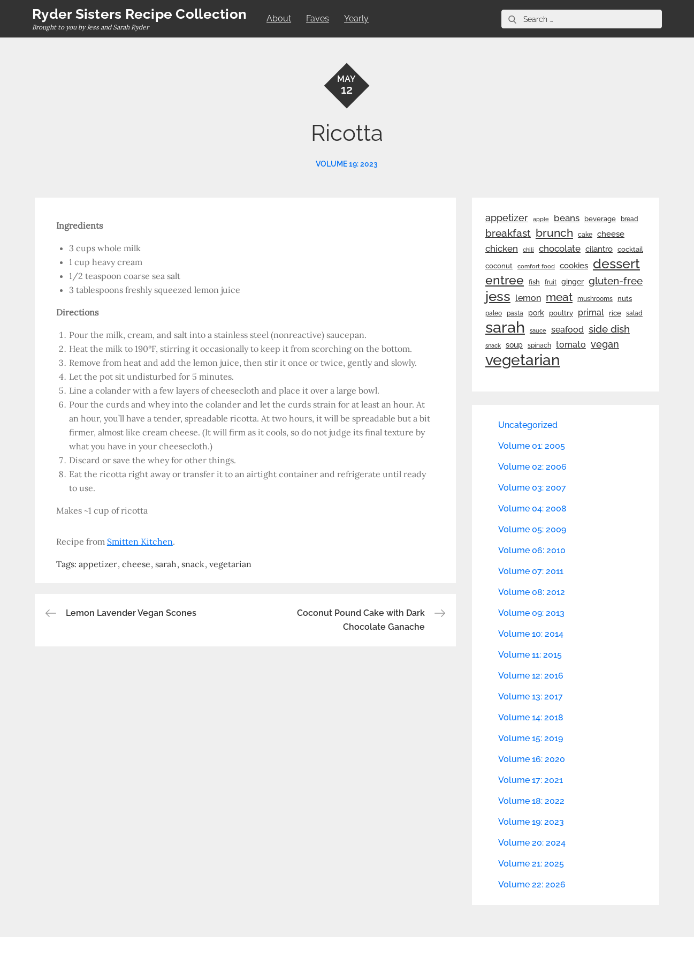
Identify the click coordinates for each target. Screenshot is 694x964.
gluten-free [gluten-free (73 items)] (616, 281)
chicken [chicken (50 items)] (501, 248)
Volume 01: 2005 (531, 446)
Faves (317, 18)
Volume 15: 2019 (530, 738)
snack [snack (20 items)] (493, 345)
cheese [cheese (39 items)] (610, 234)
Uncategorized (528, 425)
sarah (166, 564)
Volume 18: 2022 (531, 801)
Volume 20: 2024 (532, 843)
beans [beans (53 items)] (566, 218)
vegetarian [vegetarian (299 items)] (522, 360)
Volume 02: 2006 (532, 467)
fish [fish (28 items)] (534, 282)
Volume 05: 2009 (532, 529)
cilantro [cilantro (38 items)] (599, 249)
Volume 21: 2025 (531, 863)
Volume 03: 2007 (532, 488)
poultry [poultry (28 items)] (561, 313)
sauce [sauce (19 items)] (538, 330)
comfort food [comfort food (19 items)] (536, 266)
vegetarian (230, 564)
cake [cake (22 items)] (585, 234)
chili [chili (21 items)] (528, 249)
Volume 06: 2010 (532, 550)
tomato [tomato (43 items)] (571, 345)
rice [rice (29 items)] (615, 312)
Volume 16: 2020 (531, 759)
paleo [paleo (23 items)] (493, 313)
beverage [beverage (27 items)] (600, 219)
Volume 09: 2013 (531, 613)
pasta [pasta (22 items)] (515, 313)
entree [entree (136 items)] (504, 280)
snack (192, 564)
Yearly (356, 18)
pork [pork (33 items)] (536, 312)
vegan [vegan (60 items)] (605, 344)
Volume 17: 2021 (530, 780)
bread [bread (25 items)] (629, 219)
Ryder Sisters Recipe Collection (139, 14)
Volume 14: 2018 (530, 717)
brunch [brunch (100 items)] (554, 232)
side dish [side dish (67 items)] (609, 329)
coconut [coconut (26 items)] (499, 266)
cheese (136, 564)
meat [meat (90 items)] (559, 297)
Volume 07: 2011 (530, 571)
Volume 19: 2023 (347, 164)
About (278, 18)
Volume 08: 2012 (531, 592)
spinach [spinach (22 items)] (539, 345)
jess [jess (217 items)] (497, 296)
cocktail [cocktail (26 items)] (630, 249)
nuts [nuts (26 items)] (624, 299)
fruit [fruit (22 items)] (550, 282)
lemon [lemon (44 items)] (528, 298)
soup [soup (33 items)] (514, 345)
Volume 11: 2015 (530, 655)
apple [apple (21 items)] (541, 219)
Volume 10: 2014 (530, 634)
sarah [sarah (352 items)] (505, 327)
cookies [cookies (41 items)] (574, 265)
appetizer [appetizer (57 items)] (506, 218)
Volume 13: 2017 (530, 696)
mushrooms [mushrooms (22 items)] (595, 299)
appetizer (98, 564)
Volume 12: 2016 (530, 676)
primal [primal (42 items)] (591, 312)
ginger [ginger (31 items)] (572, 281)
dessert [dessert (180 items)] (616, 263)
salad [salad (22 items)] (634, 313)
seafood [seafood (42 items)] (567, 330)
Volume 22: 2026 (532, 884)
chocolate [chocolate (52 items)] (560, 248)
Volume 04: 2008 (532, 508)
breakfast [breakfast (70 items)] (508, 233)
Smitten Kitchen (140, 541)
